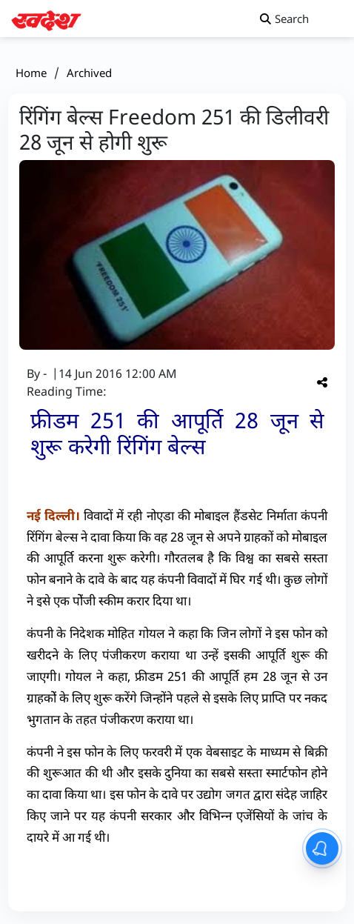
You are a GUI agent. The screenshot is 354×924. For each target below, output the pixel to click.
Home (31, 72)
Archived (89, 72)
